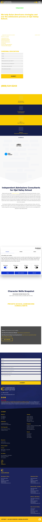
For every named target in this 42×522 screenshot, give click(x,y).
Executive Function (30, 428)
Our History (3, 450)
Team (36, 2)
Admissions (3, 421)
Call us (3, 81)
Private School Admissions (6, 424)
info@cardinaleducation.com (9, 394)
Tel (34, 2)
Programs (29, 423)
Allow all (34, 272)
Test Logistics (3, 457)
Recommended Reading (5, 443)
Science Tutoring (30, 418)
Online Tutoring (30, 416)
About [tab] (35, 251)
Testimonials (29, 436)
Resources (3, 440)
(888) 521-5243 (5, 392)
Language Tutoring (30, 421)
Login (2, 460)
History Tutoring (30, 417)
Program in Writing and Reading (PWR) (34, 425)
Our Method (3, 417)
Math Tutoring (29, 420)
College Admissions (4, 423)
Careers (2, 447)
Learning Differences (31, 429)
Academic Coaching (30, 426)
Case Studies (29, 437)
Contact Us (3, 464)
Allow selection (21, 272)
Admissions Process (5, 456)
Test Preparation (4, 427)
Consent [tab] (7, 251)
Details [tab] (21, 251)
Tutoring (28, 414)
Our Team (3, 418)
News (2, 461)
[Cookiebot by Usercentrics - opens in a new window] (36, 248)
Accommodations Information (6, 455)
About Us (3, 414)
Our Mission (3, 416)
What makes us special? (5, 449)
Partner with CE (4, 445)
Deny (8, 272)
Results (28, 432)
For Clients (3, 453)
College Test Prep (4, 430)
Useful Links (3, 441)
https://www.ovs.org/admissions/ (24, 332)
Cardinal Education (15, 193)
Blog (2, 462)
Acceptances (29, 433)
